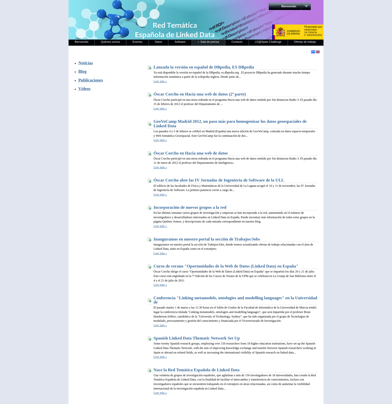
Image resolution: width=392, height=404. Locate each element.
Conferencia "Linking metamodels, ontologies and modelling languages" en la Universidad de (235, 300)
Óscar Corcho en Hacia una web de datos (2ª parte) (200, 94)
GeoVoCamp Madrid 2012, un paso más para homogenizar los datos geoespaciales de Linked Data (230, 123)
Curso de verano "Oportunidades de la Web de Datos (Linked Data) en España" (226, 266)
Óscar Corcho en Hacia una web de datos (191, 153)
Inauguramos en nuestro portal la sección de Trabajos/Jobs (207, 239)
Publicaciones (90, 80)
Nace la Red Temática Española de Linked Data (197, 370)
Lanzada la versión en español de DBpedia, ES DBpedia (204, 67)
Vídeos (84, 88)
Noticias (85, 62)
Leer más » (160, 81)
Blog (82, 71)
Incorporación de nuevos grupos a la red (190, 207)
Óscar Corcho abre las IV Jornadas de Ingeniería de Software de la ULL (219, 180)
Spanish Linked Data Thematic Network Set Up (197, 338)
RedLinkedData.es (121, 7)
